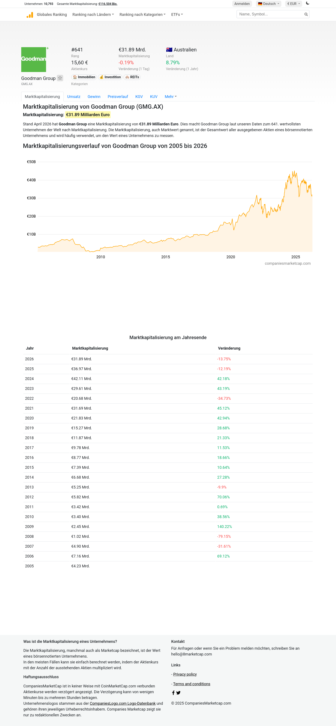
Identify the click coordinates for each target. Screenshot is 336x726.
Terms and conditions (191, 684)
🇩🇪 (267, 4)
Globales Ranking (52, 14)
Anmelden (242, 4)
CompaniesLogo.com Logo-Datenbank (123, 703)
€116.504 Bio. (107, 4)
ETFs (175, 14)
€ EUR (292, 4)
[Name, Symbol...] (273, 14)
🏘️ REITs (132, 77)
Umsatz (73, 96)
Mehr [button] (169, 96)
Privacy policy (185, 674)
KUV (154, 96)
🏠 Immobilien (84, 77)
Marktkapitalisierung (42, 96)
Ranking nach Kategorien (141, 14)
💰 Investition (110, 77)
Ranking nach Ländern (91, 14)
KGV (139, 96)
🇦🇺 (181, 50)
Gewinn (94, 96)
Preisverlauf (118, 96)
